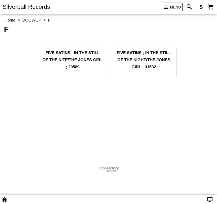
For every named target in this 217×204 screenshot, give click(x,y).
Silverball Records (26, 6)
